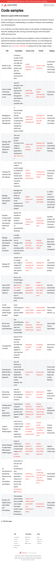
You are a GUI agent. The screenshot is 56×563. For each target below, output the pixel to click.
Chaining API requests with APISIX (40, 174)
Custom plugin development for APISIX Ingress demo (29, 429)
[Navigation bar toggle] (2, 5)
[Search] (49, 5)
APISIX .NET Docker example (29, 147)
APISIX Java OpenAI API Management (29, 119)
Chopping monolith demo (28, 347)
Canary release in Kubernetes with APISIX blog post (40, 449)
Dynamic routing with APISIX (29, 221)
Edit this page (6, 521)
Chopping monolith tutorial (39, 347)
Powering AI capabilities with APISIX (40, 199)
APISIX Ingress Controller (18, 454)
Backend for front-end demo (29, 394)
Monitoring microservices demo (29, 476)
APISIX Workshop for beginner (29, 67)
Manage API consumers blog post (40, 265)
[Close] (55, 1)
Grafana (19, 492)
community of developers (19, 46)
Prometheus (18, 489)
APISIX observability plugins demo (29, 310)
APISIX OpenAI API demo (29, 199)
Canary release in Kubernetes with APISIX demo (29, 449)
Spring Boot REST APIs (17, 287)
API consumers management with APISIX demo (29, 265)
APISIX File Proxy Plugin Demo (29, 93)
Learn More (44, 1)
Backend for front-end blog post (40, 394)
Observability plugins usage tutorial (40, 310)
